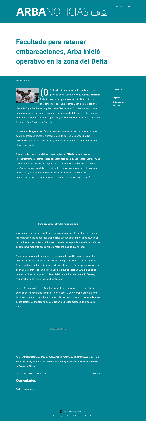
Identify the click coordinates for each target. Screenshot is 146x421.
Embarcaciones (118, 102)
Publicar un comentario (25, 389)
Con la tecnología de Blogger (73, 411)
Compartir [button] (117, 89)
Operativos (116, 105)
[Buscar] (119, 6)
